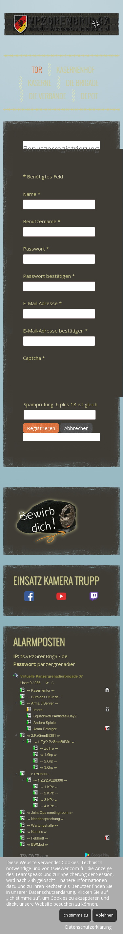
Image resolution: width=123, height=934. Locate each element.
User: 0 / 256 (30, 683)
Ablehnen (104, 915)
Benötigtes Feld (43, 176)
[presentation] (73, 376)
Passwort (36, 248)
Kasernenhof (75, 69)
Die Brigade (82, 82)
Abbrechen (76, 428)
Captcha (34, 358)
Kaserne (39, 82)
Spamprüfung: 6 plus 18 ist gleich (60, 404)
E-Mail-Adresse (42, 303)
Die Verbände (47, 96)
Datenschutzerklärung (88, 927)
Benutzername (41, 221)
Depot (89, 96)
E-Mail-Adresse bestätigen (55, 330)
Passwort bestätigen (49, 276)
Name (31, 194)
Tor (37, 69)
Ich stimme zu (75, 915)
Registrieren (41, 428)
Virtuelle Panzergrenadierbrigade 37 (51, 676)
